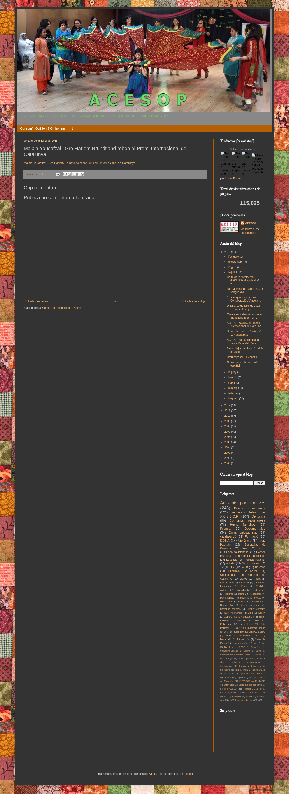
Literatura (228, 677)
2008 (227, 426)
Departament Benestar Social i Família (240, 654)
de (229, 700)
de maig (233, 377)
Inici (115, 301)
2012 (227, 405)
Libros (243, 578)
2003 (227, 452)
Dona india (240, 590)
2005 (227, 442)
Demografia (226, 605)
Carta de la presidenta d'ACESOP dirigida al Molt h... (244, 280)
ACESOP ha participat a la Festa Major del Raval (243, 341)
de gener (233, 398)
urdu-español (241, 643)
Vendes (237, 696)
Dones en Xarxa (250, 605)
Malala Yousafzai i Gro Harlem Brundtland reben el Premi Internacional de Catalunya (79, 163)
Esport (261, 612)
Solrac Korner (233, 178)
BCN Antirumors (233, 612)
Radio (244, 586)
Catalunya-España (229, 651)
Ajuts (258, 578)
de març (233, 388)
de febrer (233, 393)
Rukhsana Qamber (252, 688)
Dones (261, 548)
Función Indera (253, 662)
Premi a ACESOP (229, 688)
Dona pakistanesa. (237, 552)
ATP (255, 643)
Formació (251, 536)
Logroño (241, 677)
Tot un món (243, 639)
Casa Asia (256, 647)
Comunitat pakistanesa (247, 520)
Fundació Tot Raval (242, 571)
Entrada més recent (37, 301)
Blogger (188, 773)
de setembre (235, 261)
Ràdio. (223, 692)
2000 (227, 463)
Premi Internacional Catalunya (249, 631)
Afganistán (256, 593)
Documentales (255, 528)
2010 (227, 415)
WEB (245, 567)
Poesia (242, 601)
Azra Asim (243, 582)
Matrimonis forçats (250, 597)
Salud (244, 548)
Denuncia (258, 516)
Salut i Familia (238, 692)
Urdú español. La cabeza (242, 357)
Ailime (152, 773)
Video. (249, 696)
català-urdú (228, 536)
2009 (227, 421)
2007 (227, 431)
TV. (233, 567)
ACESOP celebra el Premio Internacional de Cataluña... (245, 324)
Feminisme (235, 662)
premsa (242, 593)
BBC (263, 643)
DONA (225, 540)
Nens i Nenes (250, 563)
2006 (227, 437)
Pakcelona (225, 624)
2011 (227, 410)
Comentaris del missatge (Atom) (61, 307)
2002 (227, 458)
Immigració (226, 586)
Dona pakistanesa (243, 532)
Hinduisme (225, 670)
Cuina (258, 651)
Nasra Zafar (226, 601)
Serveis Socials (257, 692)
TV (222, 567)
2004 (227, 447)
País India (246, 624)
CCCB (242, 647)
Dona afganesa (245, 658)
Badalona (228, 647)
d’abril (231, 382)
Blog (250, 612)
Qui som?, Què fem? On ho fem (42, 128)
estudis (230, 563)
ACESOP (251, 223)
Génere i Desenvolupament (239, 616)
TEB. (226, 696)
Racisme (228, 593)
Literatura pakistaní (230, 609)
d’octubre (234, 256)
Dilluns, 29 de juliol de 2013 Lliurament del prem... (243, 307)
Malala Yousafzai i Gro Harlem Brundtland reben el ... (245, 316)
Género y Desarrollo (250, 666)
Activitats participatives (242, 502)
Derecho (260, 567)
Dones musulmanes (249, 508)
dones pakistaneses (244, 700)
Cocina (246, 651)
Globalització (226, 666)
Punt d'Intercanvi (256, 609)
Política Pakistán (255, 559)
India (245, 670)
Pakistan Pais (257, 590)
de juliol (233, 272)
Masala (252, 677)
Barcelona (255, 601)
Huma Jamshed (243, 524)
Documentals (227, 597)
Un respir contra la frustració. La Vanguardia (244, 333)
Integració (242, 620)
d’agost (232, 267)
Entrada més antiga (193, 301)
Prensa (225, 528)
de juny (232, 372)
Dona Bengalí (226, 658)
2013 (227, 252)
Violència (244, 540)
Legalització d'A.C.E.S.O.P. (252, 673)
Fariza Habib (227, 582)
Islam (257, 620)
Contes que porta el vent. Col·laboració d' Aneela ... (244, 299)
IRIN (237, 670)
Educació (231, 559)
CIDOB (257, 582)
